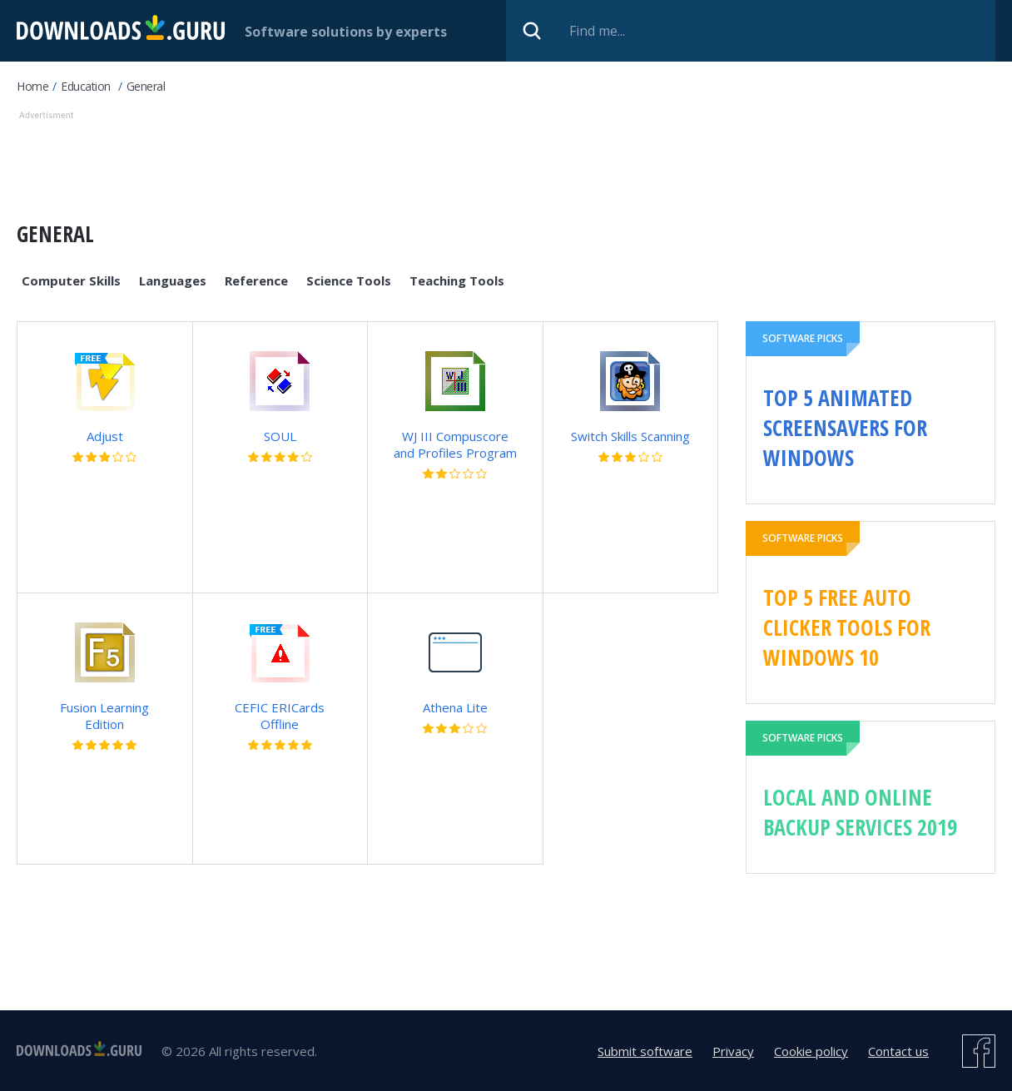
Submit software (645, 1051)
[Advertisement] (450, 161)
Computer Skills (71, 280)
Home (32, 86)
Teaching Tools (456, 280)
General (146, 86)
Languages (172, 280)
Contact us (898, 1051)
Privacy (733, 1051)
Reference (256, 280)
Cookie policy (811, 1051)
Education (86, 86)
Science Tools (348, 280)
